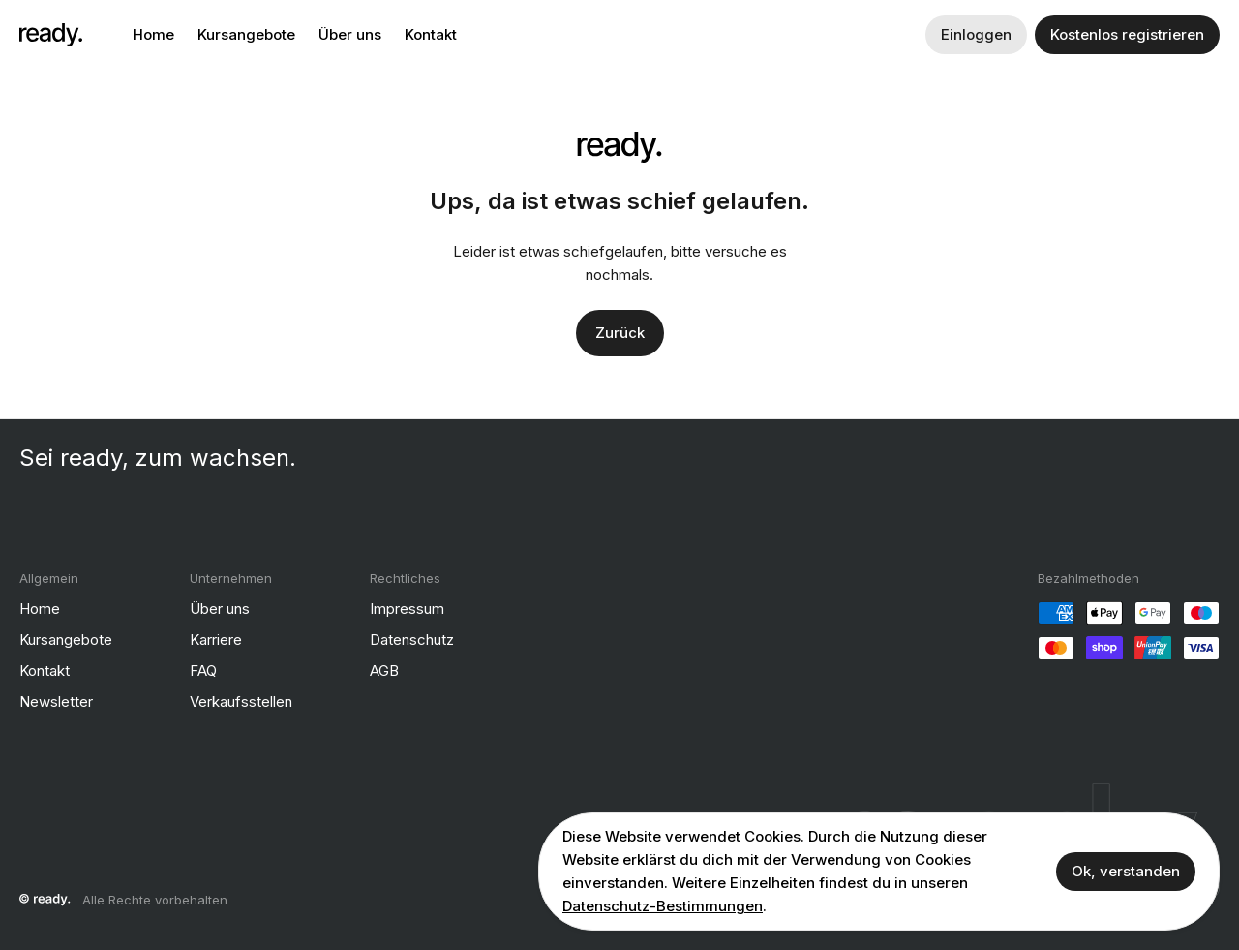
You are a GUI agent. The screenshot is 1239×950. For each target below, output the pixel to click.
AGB (384, 670)
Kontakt (431, 34)
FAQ (203, 670)
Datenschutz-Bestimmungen (662, 906)
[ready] (50, 34)
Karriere (216, 639)
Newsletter (56, 701)
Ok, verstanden (1126, 871)
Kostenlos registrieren (1127, 34)
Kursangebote (246, 34)
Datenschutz (412, 639)
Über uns (349, 34)
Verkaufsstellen (241, 701)
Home (153, 34)
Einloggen (976, 34)
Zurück (620, 332)
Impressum (407, 608)
